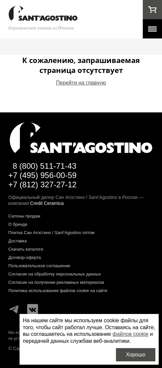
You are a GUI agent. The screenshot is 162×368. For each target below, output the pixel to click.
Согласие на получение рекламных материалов (56, 282)
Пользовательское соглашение (39, 265)
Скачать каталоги (25, 249)
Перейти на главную (81, 83)
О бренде (17, 224)
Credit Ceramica (47, 203)
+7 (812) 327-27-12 (42, 184)
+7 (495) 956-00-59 (42, 175)
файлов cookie (131, 334)
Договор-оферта (24, 257)
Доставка (17, 240)
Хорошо (135, 354)
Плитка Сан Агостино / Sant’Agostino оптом (51, 232)
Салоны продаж (24, 216)
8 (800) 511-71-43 (44, 165)
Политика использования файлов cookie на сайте (57, 290)
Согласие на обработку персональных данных (54, 274)
